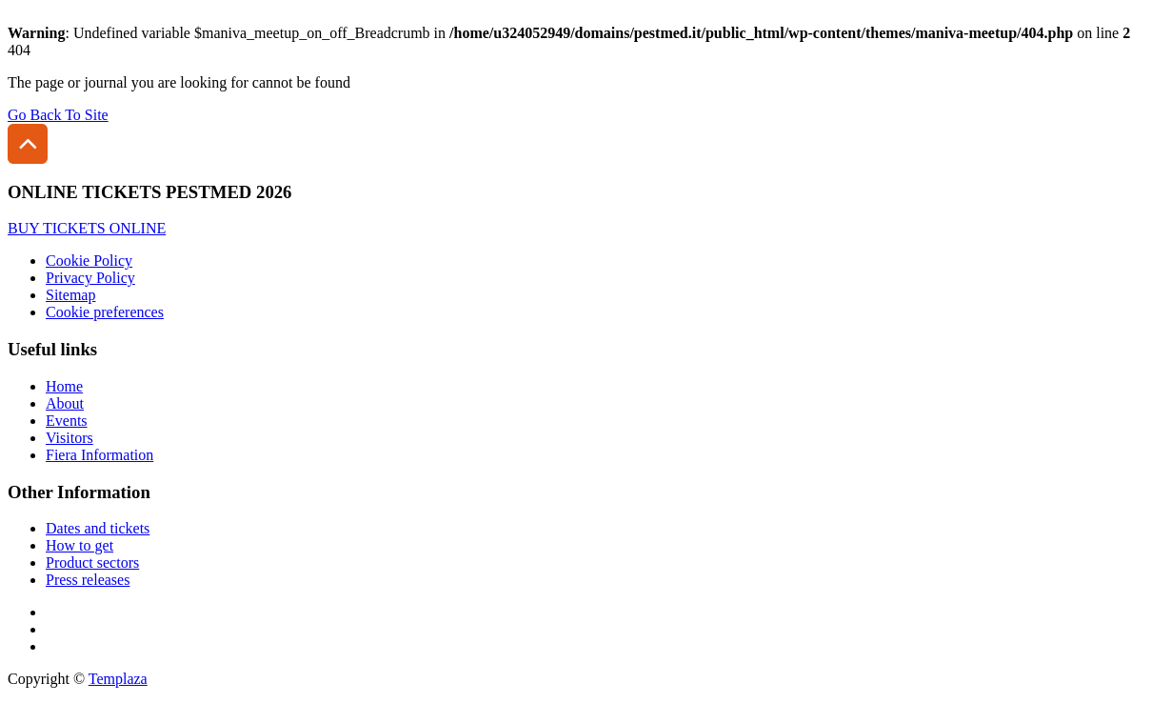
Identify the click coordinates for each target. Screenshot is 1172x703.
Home (64, 386)
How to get (79, 545)
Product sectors (92, 562)
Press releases (87, 580)
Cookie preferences (105, 312)
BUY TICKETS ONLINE (87, 228)
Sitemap (70, 295)
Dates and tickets (97, 528)
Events (67, 420)
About (65, 403)
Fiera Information (99, 455)
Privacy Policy (90, 278)
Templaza (118, 679)
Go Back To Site (58, 115)
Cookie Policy (89, 260)
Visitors (69, 438)
